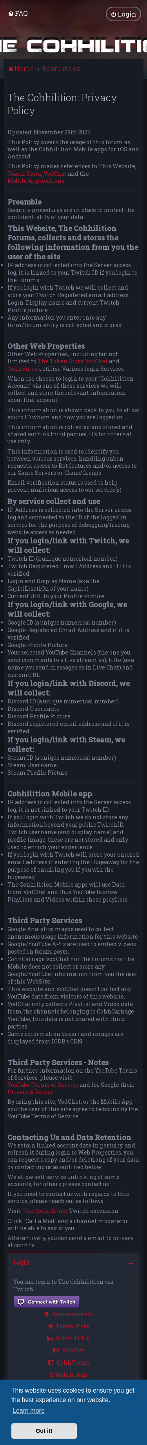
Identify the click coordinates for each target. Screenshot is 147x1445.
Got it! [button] (44, 1431)
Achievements (68, 1313)
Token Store (24, 173)
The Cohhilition (45, 1210)
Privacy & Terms (30, 1091)
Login (21, 1262)
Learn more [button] (29, 1410)
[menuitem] (18, 13)
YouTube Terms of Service (42, 1084)
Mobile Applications (35, 180)
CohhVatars (23, 368)
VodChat (55, 173)
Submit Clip (68, 1337)
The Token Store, (61, 361)
